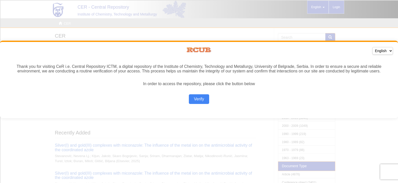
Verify (199, 99)
